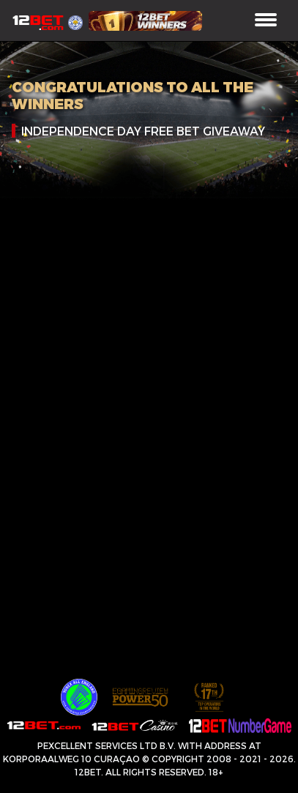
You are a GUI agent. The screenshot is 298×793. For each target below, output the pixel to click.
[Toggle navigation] (265, 21)
